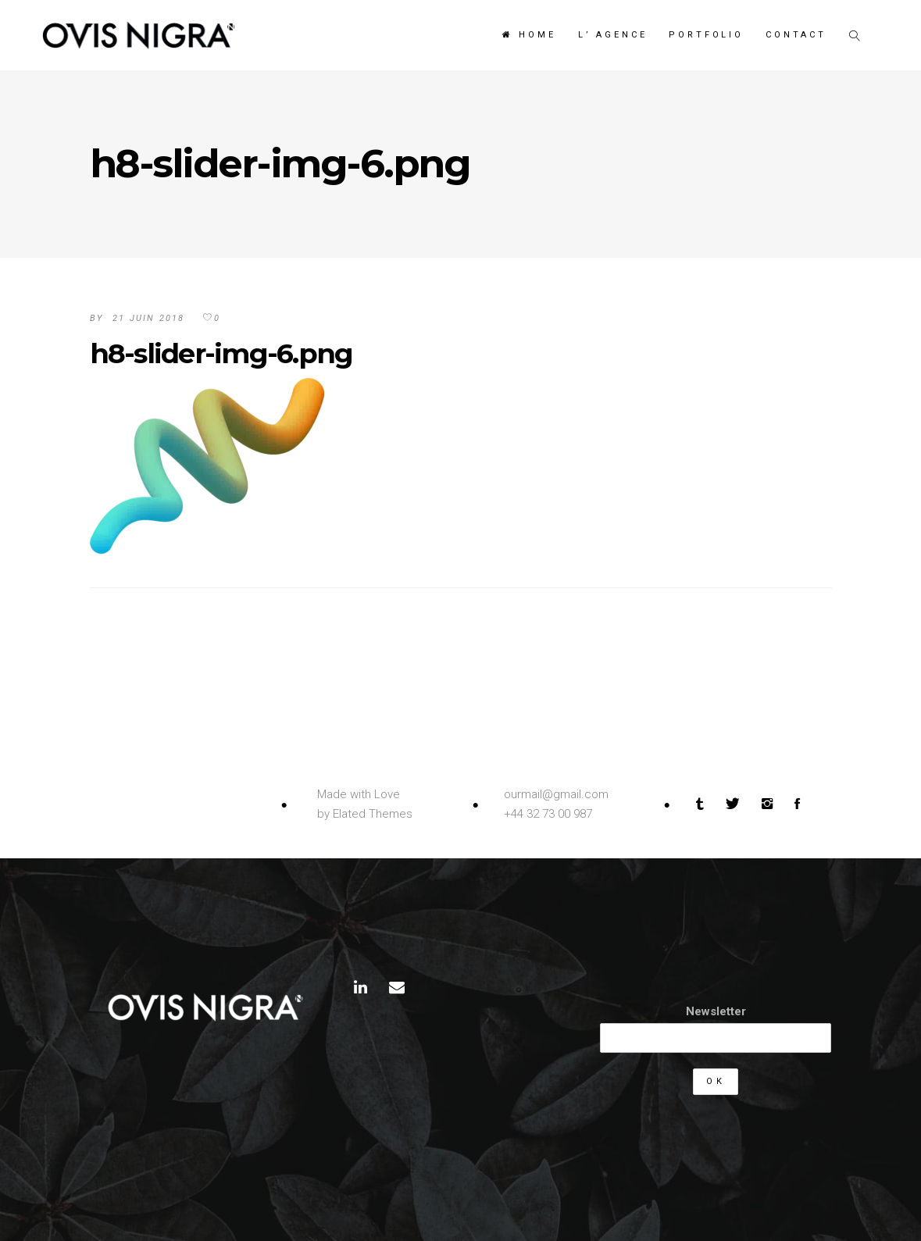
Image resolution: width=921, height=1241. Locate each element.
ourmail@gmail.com (556, 794)
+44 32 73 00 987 (548, 814)
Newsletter (716, 1011)
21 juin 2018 (148, 318)
